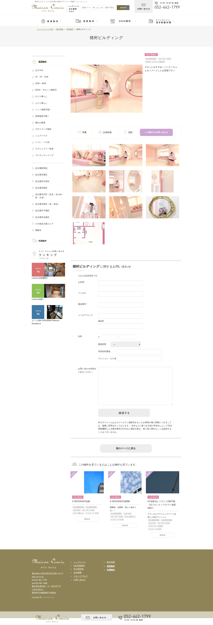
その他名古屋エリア (44, 224)
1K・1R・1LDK (165, 59)
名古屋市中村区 (42, 181)
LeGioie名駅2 (37, 299)
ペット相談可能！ (43, 109)
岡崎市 (38, 230)
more (87, 526)
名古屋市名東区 (42, 217)
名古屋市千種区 (42, 210)
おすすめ (76, 517)
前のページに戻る (126, 455)
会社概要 (77, 579)
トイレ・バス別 (92, 520)
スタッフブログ (80, 583)
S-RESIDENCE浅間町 (120, 508)
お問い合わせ (79, 586)
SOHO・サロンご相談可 (155, 62)
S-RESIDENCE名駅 (81, 508)
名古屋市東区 (41, 174)
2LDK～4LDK (40, 83)
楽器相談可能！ (42, 116)
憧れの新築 (40, 122)
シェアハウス (41, 135)
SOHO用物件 (79, 572)
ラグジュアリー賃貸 (44, 149)
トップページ (79, 569)
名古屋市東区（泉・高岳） (47, 204)
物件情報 (59, 29)
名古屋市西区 (151, 59)
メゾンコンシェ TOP (45, 29)
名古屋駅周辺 (78, 514)
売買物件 (42, 241)
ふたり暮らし (41, 103)
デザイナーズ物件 (156, 533)
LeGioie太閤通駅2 (40, 278)
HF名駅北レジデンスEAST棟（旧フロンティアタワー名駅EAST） (162, 511)
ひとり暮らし (78, 520)
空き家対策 (78, 576)
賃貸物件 (69, 29)
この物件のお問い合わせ (156, 132)
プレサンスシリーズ (44, 155)
